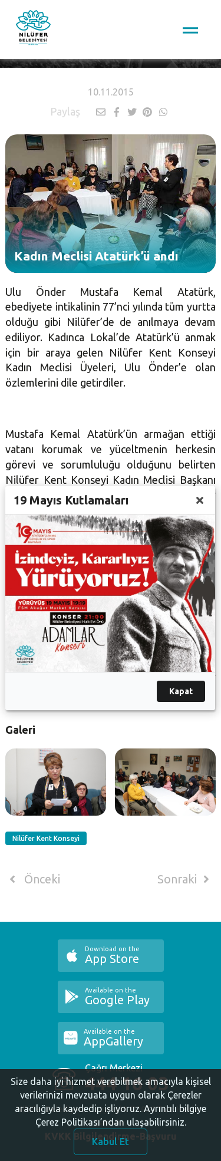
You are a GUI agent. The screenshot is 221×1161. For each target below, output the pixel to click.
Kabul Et (110, 1145)
